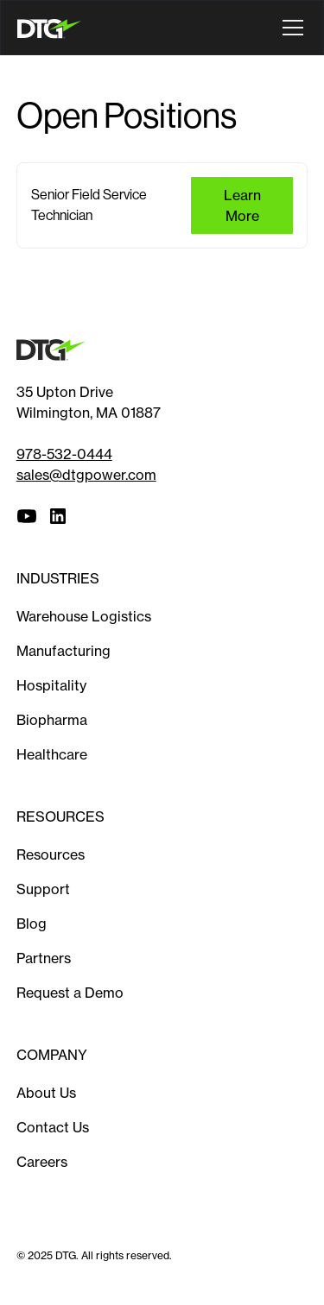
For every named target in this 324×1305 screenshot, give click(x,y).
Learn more (242, 205)
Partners (43, 958)
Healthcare (51, 754)
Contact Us (52, 1127)
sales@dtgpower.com (86, 474)
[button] (289, 27)
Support (43, 889)
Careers (41, 1161)
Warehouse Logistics (83, 616)
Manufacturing (63, 650)
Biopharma (51, 719)
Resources (50, 854)
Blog (31, 923)
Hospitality (51, 685)
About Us (46, 1092)
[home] (52, 27)
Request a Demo (70, 992)
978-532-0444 (64, 454)
